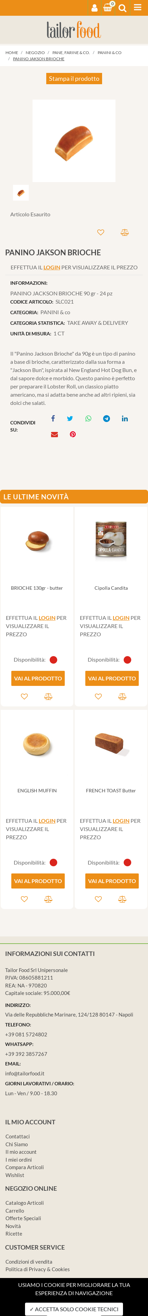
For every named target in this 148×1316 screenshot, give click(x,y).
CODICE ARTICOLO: (31, 302)
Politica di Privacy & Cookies (37, 1269)
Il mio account (21, 1152)
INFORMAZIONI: (29, 283)
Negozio (35, 52)
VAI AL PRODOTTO (38, 678)
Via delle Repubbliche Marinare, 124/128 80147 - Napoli (69, 1014)
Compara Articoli (24, 1167)
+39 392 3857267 (26, 1054)
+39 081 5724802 (26, 1034)
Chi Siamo (16, 1144)
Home (11, 52)
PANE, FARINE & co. (71, 52)
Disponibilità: (30, 659)
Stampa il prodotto (74, 78)
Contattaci (17, 1136)
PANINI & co (110, 52)
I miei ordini (18, 1160)
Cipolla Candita (111, 588)
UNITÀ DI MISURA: (30, 333)
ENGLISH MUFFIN (37, 790)
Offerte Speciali (23, 1218)
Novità (13, 1226)
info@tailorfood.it (25, 1073)
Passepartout (103, 1311)
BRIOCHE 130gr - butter (37, 588)
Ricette (13, 1233)
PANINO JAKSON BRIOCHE (38, 58)
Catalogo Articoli (24, 1203)
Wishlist (14, 1175)
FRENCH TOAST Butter (111, 790)
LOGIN (52, 267)
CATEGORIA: (24, 312)
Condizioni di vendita (28, 1261)
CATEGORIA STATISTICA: (37, 323)
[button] (94, 8)
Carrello (14, 1211)
